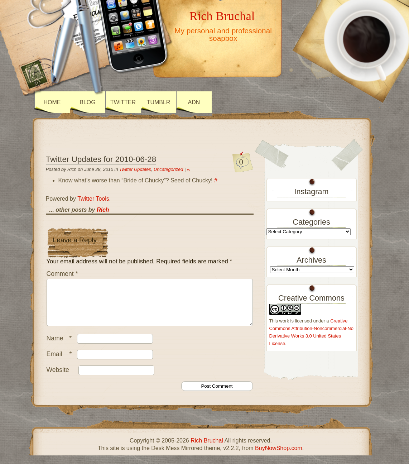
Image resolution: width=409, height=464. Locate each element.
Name (61, 346)
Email (61, 362)
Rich (103, 210)
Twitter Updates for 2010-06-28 (101, 159)
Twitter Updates (135, 169)
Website (58, 378)
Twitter (123, 102)
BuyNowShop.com (278, 457)
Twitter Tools (93, 199)
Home (52, 102)
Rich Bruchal (222, 16)
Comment (62, 273)
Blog (87, 102)
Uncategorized (168, 169)
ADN (194, 102)
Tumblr (158, 102)
